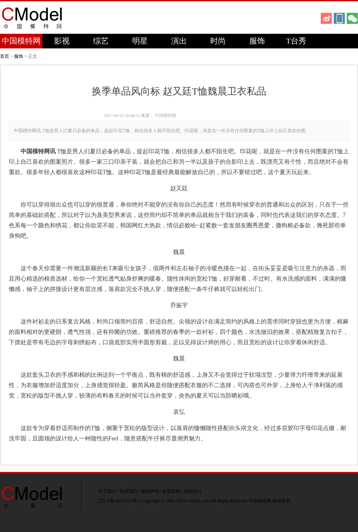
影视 (62, 41)
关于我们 (107, 491)
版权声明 (150, 491)
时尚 (218, 41)
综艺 (101, 41)
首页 (4, 56)
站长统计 (193, 491)
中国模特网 (21, 41)
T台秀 (296, 41)
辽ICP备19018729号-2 (119, 501)
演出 (179, 41)
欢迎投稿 (171, 491)
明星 (140, 41)
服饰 (257, 41)
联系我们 (128, 491)
